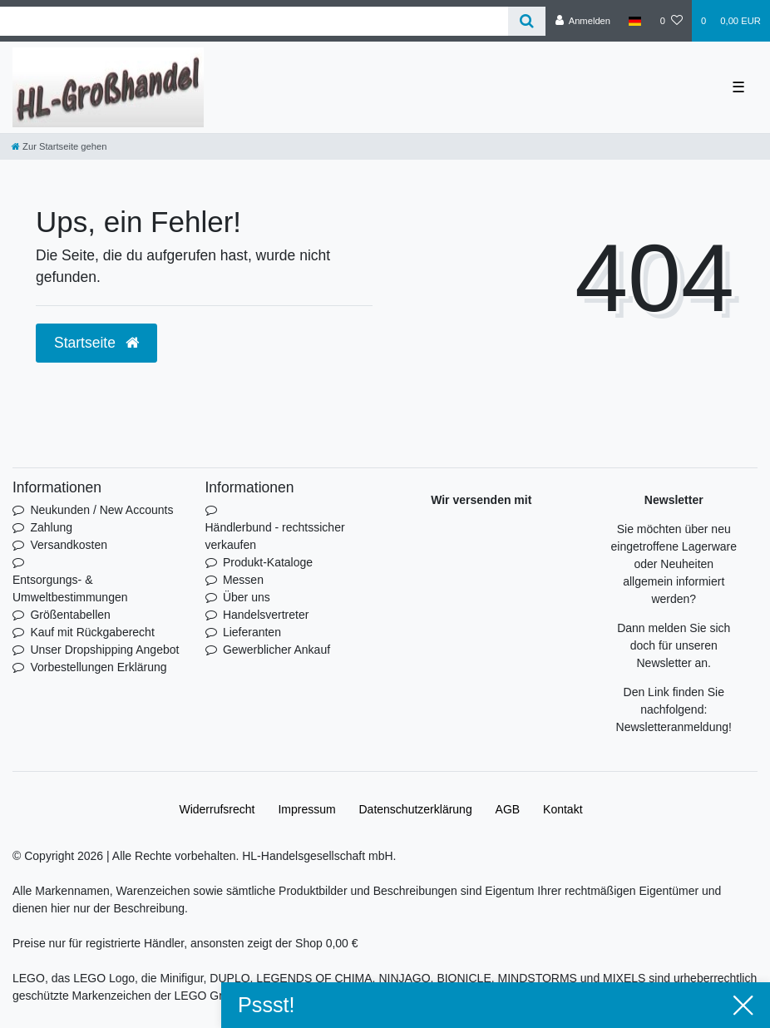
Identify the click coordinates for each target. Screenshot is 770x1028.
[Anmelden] (582, 21)
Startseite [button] (96, 342)
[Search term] (254, 21)
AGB (508, 809)
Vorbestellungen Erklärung (98, 667)
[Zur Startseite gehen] (59, 146)
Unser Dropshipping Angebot (104, 649)
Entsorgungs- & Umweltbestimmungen (70, 588)
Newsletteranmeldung (672, 727)
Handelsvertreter (266, 614)
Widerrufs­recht (216, 809)
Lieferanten (252, 632)
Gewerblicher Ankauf (276, 649)
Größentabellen (70, 614)
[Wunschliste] (671, 21)
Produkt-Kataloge (268, 562)
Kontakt (562, 809)
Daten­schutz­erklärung (415, 809)
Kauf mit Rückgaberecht (92, 632)
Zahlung (51, 527)
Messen (243, 579)
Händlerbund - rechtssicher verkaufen (275, 536)
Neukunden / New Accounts (101, 509)
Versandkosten (68, 544)
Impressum (306, 809)
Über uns (246, 597)
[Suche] (526, 21)
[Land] (634, 21)
